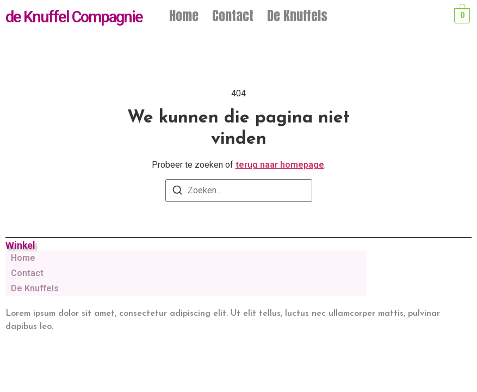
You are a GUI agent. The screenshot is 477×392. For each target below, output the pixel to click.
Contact (232, 16)
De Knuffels (297, 16)
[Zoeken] (177, 192)
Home (184, 16)
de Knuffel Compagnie (74, 17)
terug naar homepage (280, 165)
